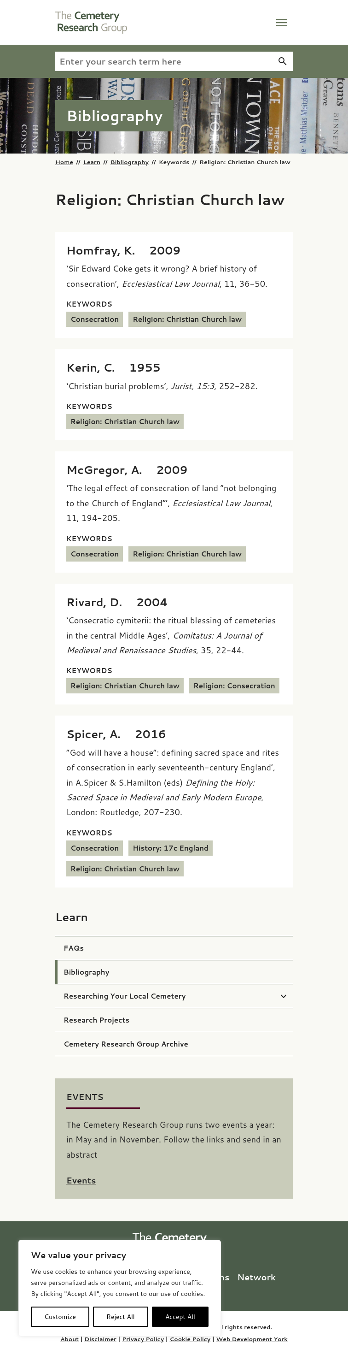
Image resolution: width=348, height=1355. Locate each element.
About (69, 1339)
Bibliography (129, 162)
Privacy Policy (143, 1339)
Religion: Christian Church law (187, 319)
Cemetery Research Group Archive (126, 1044)
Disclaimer (100, 1339)
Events (81, 1180)
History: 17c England (171, 848)
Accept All (180, 1316)
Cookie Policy (189, 1339)
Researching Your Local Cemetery (125, 996)
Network (256, 1277)
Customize (60, 1316)
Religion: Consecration (234, 686)
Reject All (120, 1316)
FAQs (74, 948)
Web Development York (251, 1339)
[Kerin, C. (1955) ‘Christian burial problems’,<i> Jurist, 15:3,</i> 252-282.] (113, 367)
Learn (91, 162)
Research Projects (96, 1020)
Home (64, 162)
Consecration (94, 319)
